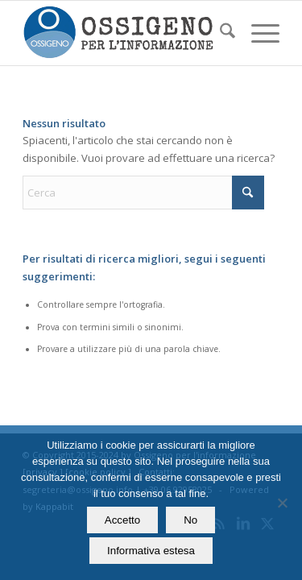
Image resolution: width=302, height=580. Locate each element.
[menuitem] (219, 33)
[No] (282, 503)
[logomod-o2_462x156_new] (125, 33)
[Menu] (257, 33)
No (190, 520)
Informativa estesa (151, 551)
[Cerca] (219, 33)
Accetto (122, 520)
